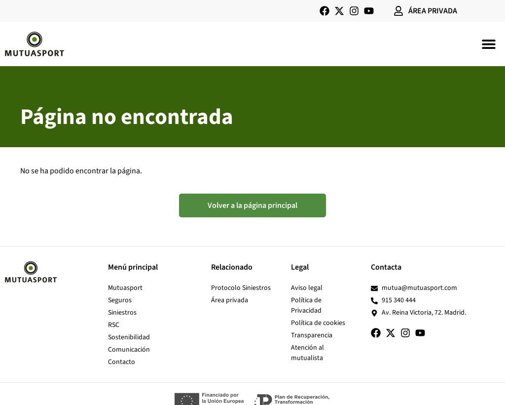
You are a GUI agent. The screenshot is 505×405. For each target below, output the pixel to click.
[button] (489, 44)
